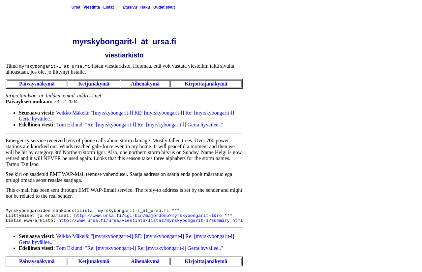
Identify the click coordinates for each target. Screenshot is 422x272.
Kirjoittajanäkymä (206, 83)
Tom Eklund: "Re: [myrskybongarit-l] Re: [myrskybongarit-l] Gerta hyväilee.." (140, 124)
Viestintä (91, 7)
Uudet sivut (164, 7)
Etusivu (130, 7)
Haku (145, 7)
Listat (108, 7)
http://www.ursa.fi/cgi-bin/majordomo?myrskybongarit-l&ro (148, 215)
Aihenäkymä (145, 83)
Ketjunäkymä (93, 83)
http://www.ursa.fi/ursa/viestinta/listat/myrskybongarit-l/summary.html (150, 220)
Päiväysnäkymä (37, 83)
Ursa (76, 7)
